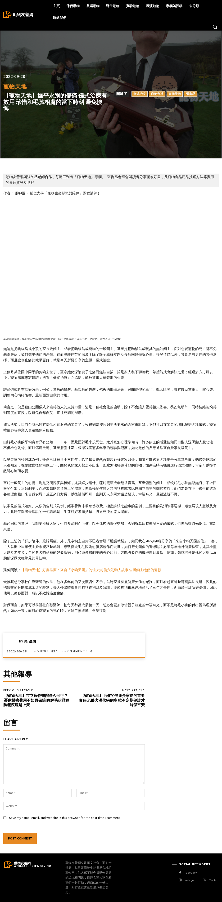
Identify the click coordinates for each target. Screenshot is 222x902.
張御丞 (190, 94)
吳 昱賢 (30, 641)
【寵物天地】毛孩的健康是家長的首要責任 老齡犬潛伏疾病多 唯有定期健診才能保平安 (112, 700)
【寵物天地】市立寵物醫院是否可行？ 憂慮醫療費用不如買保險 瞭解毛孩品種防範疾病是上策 (36, 700)
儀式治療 (139, 94)
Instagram (191, 880)
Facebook (191, 872)
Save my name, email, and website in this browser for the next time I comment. (65, 818)
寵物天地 (15, 86)
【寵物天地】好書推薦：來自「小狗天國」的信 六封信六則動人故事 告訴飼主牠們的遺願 (91, 570)
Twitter (213, 880)
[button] (215, 26)
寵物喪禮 (157, 94)
